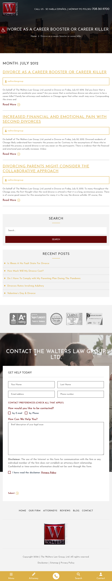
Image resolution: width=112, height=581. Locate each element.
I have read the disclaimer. (34, 473)
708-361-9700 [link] (100, 9)
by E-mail (17, 413)
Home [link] (34, 36)
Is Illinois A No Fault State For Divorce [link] (28, 263)
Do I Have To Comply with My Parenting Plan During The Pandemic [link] (44, 278)
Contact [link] (87, 511)
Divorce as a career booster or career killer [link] (55, 72)
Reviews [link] (65, 511)
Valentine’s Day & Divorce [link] (21, 293)
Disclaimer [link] (43, 563)
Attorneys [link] (50, 511)
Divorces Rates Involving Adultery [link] (25, 286)
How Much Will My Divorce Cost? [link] (25, 271)
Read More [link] (9, 104)
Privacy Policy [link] (48, 472)
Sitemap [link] (54, 563)
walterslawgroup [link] (15, 81)
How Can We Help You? (23, 419)
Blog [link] (76, 511)
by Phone (34, 413)
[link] (3, 30)
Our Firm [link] (35, 511)
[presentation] (28, 482)
